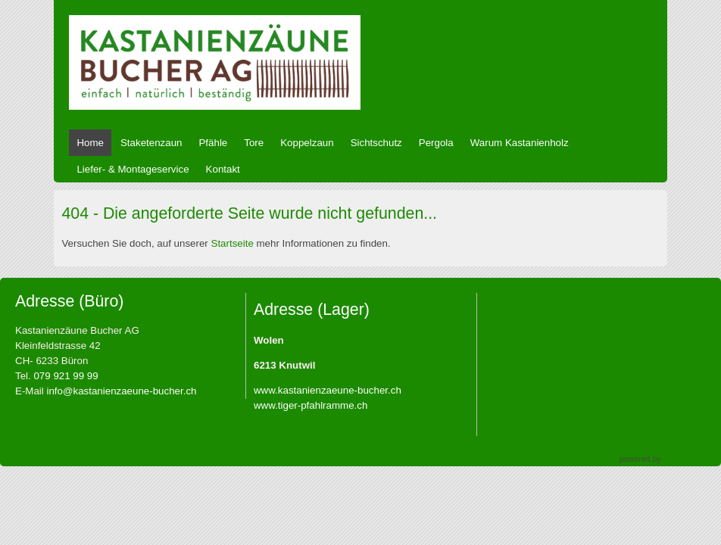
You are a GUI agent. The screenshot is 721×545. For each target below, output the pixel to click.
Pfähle (212, 142)
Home (90, 142)
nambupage (684, 458)
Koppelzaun (306, 142)
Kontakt (223, 169)
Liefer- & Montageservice (132, 169)
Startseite (232, 243)
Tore (254, 142)
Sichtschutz (376, 142)
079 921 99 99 (65, 376)
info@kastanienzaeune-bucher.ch (121, 391)
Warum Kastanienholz (519, 142)
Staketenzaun (151, 142)
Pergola (436, 142)
